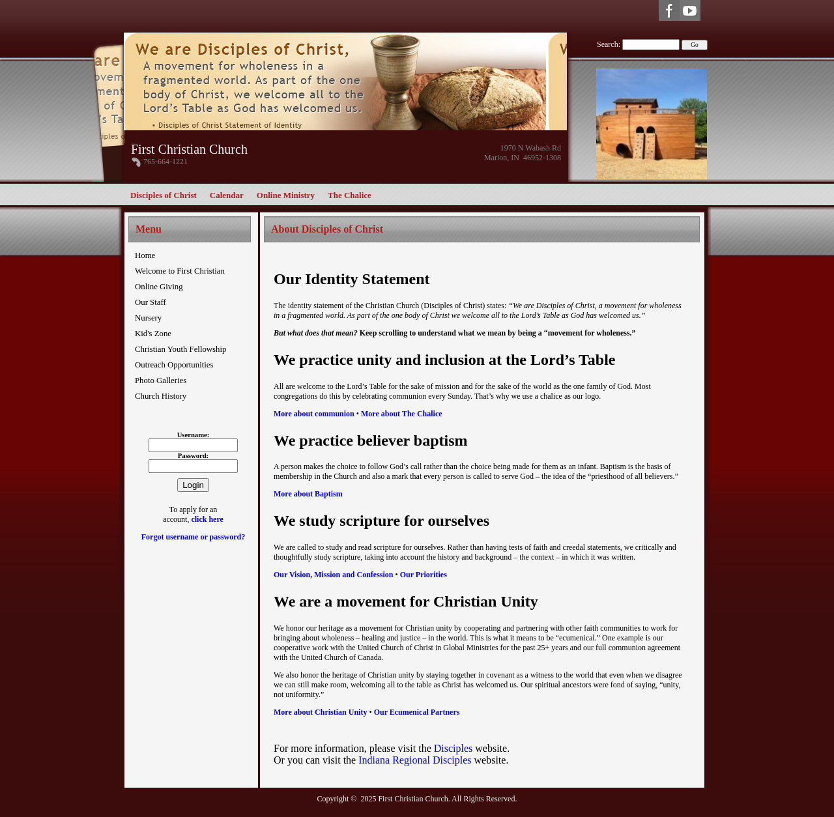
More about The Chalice (401, 413)
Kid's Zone (153, 333)
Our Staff (150, 302)
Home (145, 255)
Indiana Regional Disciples (416, 760)
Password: (193, 455)
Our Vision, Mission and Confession (334, 574)
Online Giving (159, 286)
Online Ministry (286, 195)
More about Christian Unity (320, 712)
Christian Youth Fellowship (180, 349)
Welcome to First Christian (180, 271)
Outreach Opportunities (174, 364)
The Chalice (349, 195)
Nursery (148, 317)
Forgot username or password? (193, 536)
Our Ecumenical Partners (417, 712)
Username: (193, 434)
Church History (160, 396)
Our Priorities (423, 574)
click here (207, 519)
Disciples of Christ (163, 195)
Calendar (227, 195)
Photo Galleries (160, 380)
